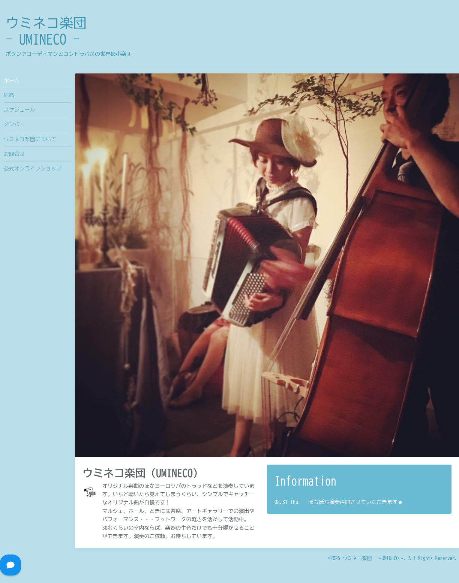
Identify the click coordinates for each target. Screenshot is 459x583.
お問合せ (14, 154)
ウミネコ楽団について (30, 139)
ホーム (12, 80)
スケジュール (19, 109)
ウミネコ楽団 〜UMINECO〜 (373, 558)
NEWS (9, 95)
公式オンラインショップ (33, 168)
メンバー (14, 124)
